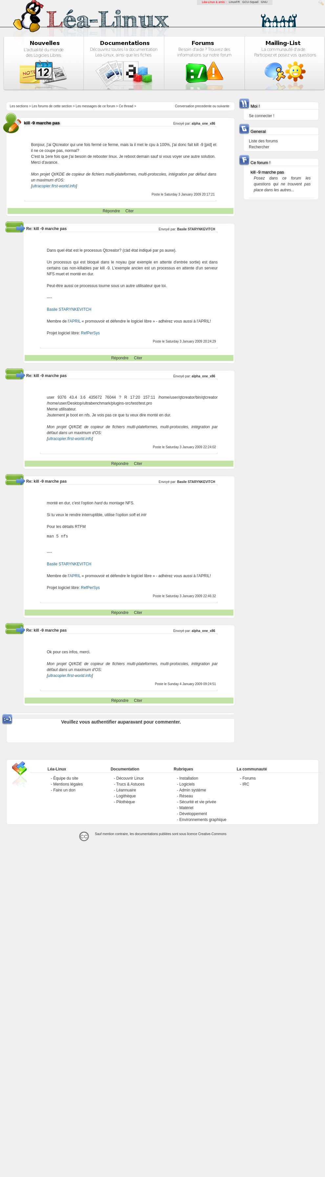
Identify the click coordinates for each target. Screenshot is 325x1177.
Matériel (186, 808)
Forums (249, 778)
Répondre (111, 211)
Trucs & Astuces (130, 784)
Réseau (186, 796)
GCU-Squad (250, 2)
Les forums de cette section (52, 106)
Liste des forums (263, 141)
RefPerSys (90, 333)
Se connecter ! (261, 116)
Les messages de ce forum (95, 106)
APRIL (74, 321)
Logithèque (126, 796)
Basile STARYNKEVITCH (196, 229)
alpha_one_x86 (203, 123)
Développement (193, 813)
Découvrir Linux (129, 778)
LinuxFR (234, 2)
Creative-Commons (212, 834)
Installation (188, 778)
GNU (264, 2)
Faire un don (64, 790)
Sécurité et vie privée (197, 802)
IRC (245, 784)
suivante (223, 106)
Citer (129, 211)
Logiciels (187, 784)
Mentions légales (68, 784)
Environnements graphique (202, 819)
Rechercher (259, 147)
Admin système (192, 790)
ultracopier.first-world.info (54, 186)
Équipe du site (65, 778)
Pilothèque (125, 802)
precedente (203, 106)
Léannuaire (126, 790)
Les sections (19, 106)
